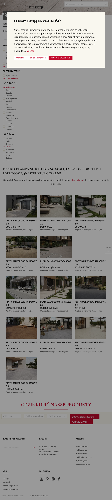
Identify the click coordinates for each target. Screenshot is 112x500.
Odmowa (20, 58)
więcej (30, 51)
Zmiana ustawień (38, 58)
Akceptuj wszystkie (60, 58)
